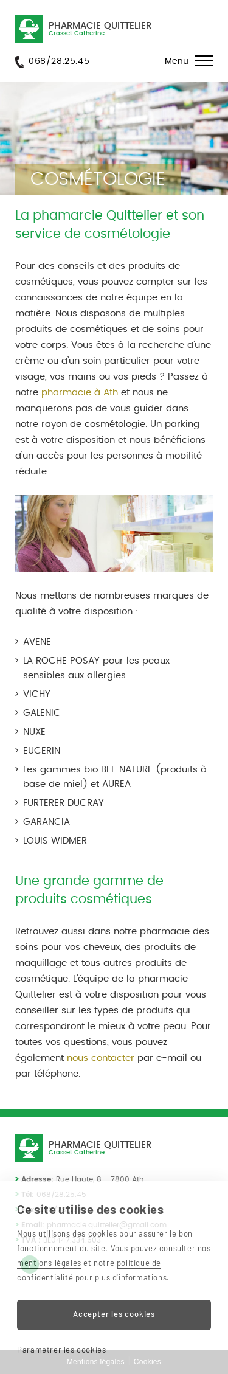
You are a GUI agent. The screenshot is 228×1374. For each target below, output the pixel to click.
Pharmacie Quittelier (100, 28)
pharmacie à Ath (79, 392)
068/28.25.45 (59, 61)
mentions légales (49, 1263)
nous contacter (100, 1058)
